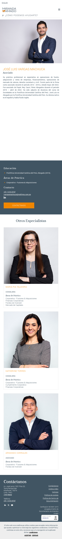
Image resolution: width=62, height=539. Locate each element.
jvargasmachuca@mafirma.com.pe (17, 194)
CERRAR (35, 535)
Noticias (55, 492)
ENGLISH (5, 3)
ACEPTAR (27, 535)
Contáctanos (53, 486)
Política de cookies (51, 495)
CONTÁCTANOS (19, 205)
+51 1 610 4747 (10, 192)
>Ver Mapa (8, 494)
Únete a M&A (53, 489)
